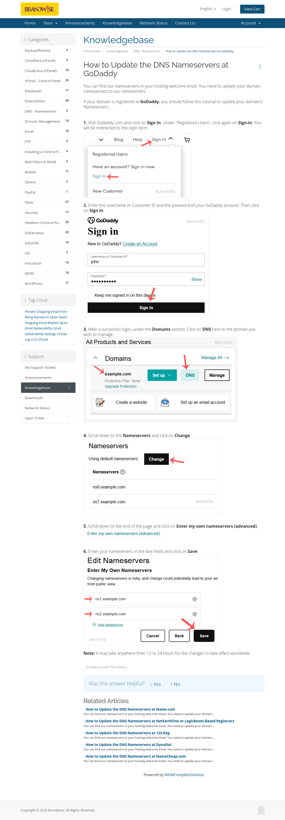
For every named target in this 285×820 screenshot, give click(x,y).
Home (30, 23)
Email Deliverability (38, 328)
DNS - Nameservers (147, 51)
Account (250, 23)
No (175, 684)
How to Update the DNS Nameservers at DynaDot (127, 744)
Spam (63, 317)
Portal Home (92, 51)
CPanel (62, 334)
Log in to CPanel (36, 339)
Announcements (80, 23)
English (208, 8)
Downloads (48, 398)
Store (50, 23)
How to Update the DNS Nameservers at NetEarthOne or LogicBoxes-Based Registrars (159, 721)
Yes (155, 684)
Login (226, 8)
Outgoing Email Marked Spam (46, 323)
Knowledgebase (117, 23)
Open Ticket (48, 418)
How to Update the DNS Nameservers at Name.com (129, 709)
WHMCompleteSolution (184, 774)
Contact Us (185, 23)
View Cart (252, 8)
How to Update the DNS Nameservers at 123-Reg (127, 733)
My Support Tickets (48, 367)
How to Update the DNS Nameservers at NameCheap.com (135, 756)
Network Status (153, 23)
